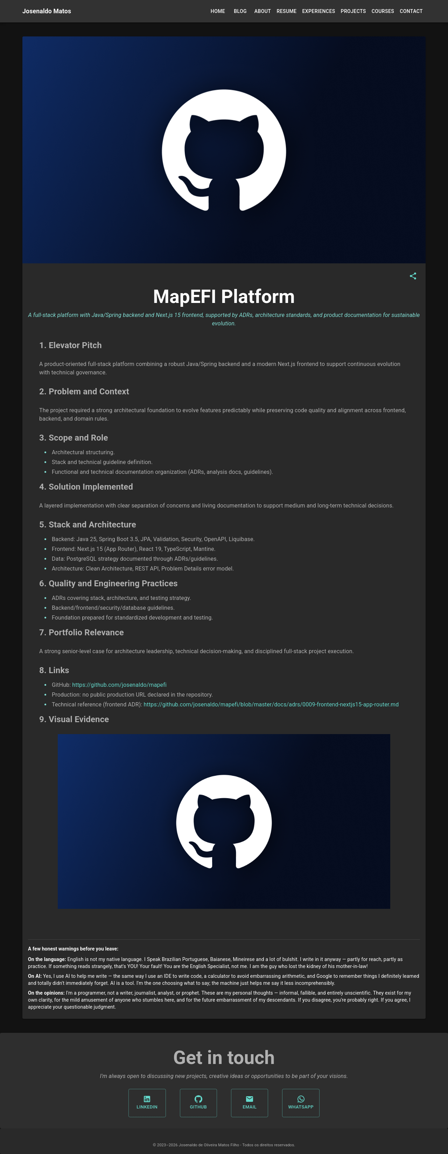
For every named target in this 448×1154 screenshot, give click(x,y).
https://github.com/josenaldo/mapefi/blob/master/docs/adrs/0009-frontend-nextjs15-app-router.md (271, 704)
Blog (240, 11)
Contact (411, 11)
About (262, 11)
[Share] (413, 276)
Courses (383, 11)
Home (218, 11)
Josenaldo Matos (46, 11)
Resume (287, 11)
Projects (353, 11)
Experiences (318, 11)
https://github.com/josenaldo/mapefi (119, 685)
